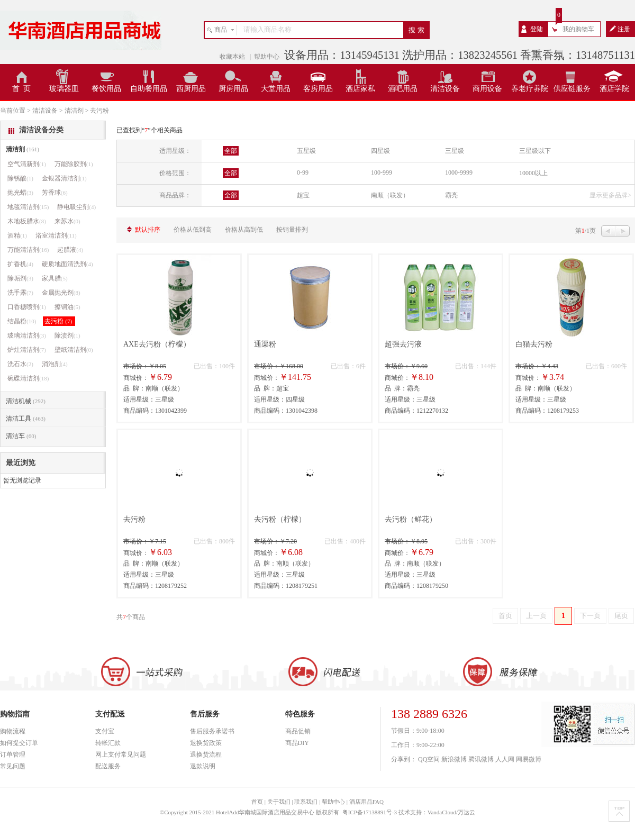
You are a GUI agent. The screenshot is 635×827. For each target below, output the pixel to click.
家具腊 (55, 278)
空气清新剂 (26, 164)
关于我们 (279, 801)
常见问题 (12, 766)
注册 (624, 29)
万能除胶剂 (74, 164)
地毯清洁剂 (28, 207)
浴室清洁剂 (56, 235)
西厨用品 (191, 89)
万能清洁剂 (28, 249)
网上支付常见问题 (120, 754)
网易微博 (528, 759)
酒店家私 (360, 89)
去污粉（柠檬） (280, 519)
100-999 (381, 172)
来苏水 (67, 221)
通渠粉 (265, 344)
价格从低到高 (193, 229)
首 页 (21, 89)
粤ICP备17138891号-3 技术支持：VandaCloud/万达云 (408, 812)
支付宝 (104, 731)
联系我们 (306, 801)
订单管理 (12, 754)
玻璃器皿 (64, 89)
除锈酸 (20, 178)
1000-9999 (459, 172)
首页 (505, 616)
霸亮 (451, 195)
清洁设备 (445, 89)
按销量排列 (292, 229)
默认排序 (147, 229)
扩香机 (20, 264)
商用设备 (487, 89)
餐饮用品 (106, 89)
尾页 (621, 616)
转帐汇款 (108, 743)
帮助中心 (266, 56)
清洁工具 (26, 418)
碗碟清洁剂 (28, 378)
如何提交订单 (19, 743)
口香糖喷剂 (26, 307)
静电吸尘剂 (76, 207)
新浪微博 (454, 759)
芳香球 (55, 192)
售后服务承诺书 (212, 731)
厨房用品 (233, 89)
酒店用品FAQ (366, 801)
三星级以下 (535, 151)
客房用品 (318, 89)
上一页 (536, 616)
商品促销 (298, 731)
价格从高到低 (244, 229)
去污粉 (134, 519)
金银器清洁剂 (64, 178)
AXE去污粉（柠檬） (156, 344)
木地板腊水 (26, 221)
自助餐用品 (148, 89)
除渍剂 (67, 335)
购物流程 (12, 731)
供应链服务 (572, 89)
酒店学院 (614, 89)
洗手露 (20, 292)
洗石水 (20, 364)
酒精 (17, 235)
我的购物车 (578, 29)
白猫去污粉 (533, 344)
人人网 (504, 759)
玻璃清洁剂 (26, 335)
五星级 (306, 151)
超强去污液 (403, 344)
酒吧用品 (403, 89)
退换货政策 (206, 743)
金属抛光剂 (61, 292)
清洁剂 (22, 149)
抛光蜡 (20, 192)
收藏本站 (233, 56)
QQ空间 (429, 759)
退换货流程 (206, 754)
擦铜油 (67, 307)
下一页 (590, 616)
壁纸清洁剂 (74, 349)
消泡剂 (55, 364)
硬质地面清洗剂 (67, 264)
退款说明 (202, 766)
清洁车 (21, 436)
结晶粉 (21, 321)
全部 (230, 151)
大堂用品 (276, 89)
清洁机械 (26, 401)
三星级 (454, 151)
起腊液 (70, 249)
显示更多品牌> (610, 195)
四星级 (380, 151)
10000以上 (533, 173)
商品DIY (297, 743)
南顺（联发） (390, 195)
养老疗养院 (529, 89)
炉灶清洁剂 (26, 349)
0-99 (303, 172)
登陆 (536, 29)
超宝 (303, 195)
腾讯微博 (481, 759)
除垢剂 (20, 278)
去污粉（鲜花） (411, 519)
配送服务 (108, 766)
